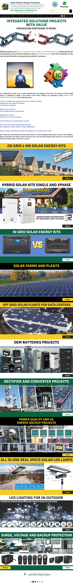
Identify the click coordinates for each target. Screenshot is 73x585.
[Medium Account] (64, 16)
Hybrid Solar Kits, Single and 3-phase (12, 103)
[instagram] (66, 16)
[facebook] (68, 16)
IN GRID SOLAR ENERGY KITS (36, 232)
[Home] (5, 567)
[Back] (67, 178)
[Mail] (55, 4)
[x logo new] (42, 581)
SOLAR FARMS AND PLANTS (36, 266)
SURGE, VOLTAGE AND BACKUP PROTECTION (36, 535)
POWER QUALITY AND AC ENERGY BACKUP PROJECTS (36, 421)
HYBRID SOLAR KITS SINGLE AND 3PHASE (36, 185)
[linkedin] (60, 16)
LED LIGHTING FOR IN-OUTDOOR (36, 497)
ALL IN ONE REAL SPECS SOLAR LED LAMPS (37, 460)
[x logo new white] (71, 16)
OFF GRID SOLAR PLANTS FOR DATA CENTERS (36, 305)
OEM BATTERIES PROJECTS (36, 342)
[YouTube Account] (62, 16)
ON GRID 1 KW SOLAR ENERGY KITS (36, 146)
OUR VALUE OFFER (39, 95)
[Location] (25, 574)
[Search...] (58, 11)
